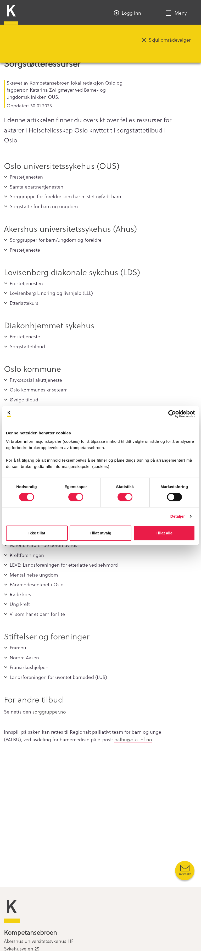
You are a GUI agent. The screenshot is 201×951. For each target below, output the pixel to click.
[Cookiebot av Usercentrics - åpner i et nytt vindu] (172, 414)
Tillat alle (164, 533)
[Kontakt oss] (184, 870)
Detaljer (177, 516)
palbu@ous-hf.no (133, 739)
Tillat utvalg (100, 533)
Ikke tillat (37, 533)
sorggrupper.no (49, 711)
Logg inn (131, 12)
